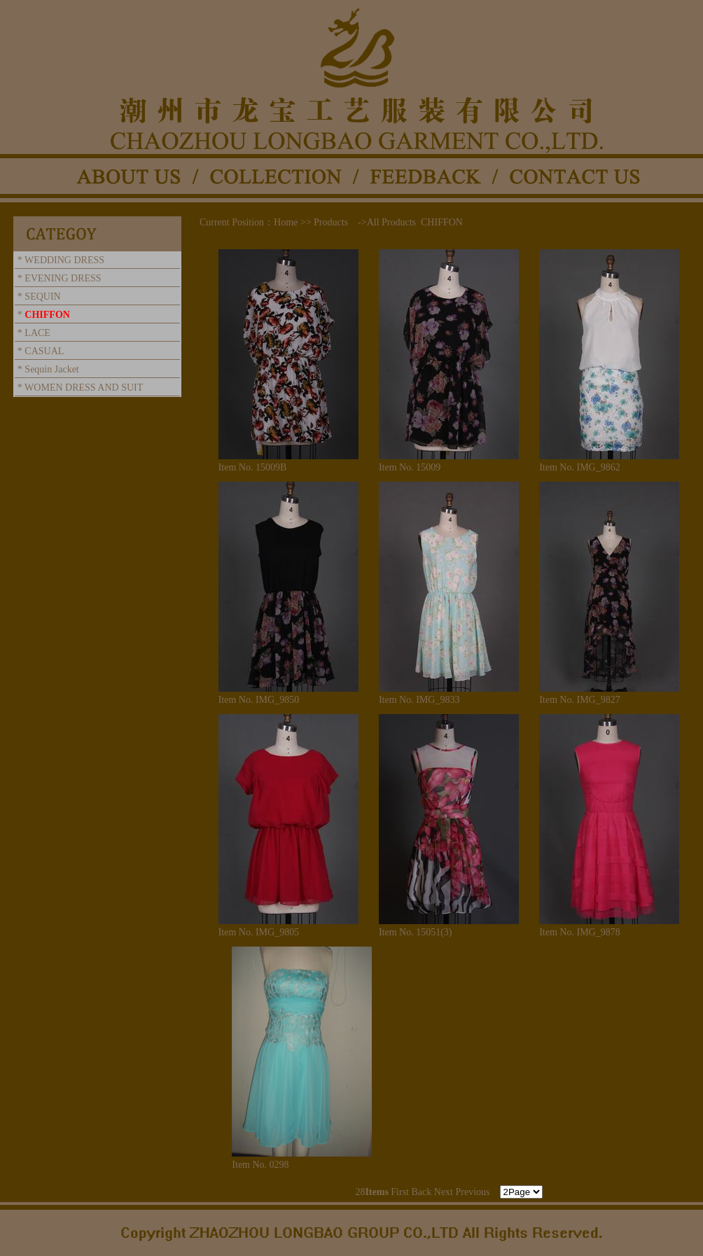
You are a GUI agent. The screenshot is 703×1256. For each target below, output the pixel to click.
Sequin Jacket (51, 369)
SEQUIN (42, 296)
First (400, 1192)
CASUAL (44, 351)
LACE (37, 333)
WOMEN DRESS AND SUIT (84, 387)
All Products (391, 222)
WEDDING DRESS (64, 260)
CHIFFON (47, 314)
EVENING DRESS (63, 278)
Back (422, 1192)
